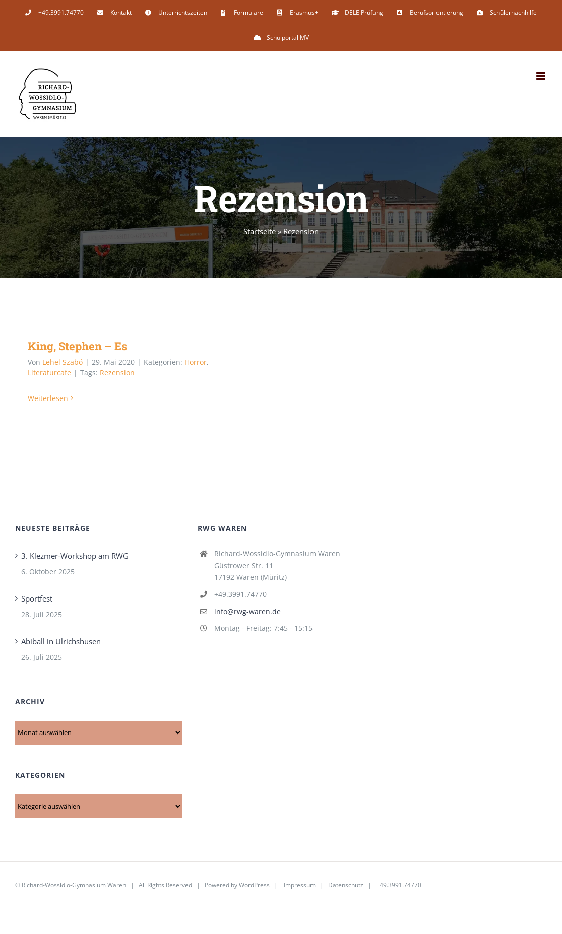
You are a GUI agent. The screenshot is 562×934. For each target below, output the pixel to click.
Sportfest (36, 598)
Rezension (117, 372)
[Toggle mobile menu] (541, 76)
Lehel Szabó (62, 362)
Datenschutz (345, 885)
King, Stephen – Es (77, 346)
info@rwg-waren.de (247, 611)
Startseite (259, 231)
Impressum (300, 885)
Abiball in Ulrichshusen (61, 641)
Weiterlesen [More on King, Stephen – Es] (48, 398)
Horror (195, 362)
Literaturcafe (49, 372)
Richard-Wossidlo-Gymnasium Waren (74, 885)
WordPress (254, 885)
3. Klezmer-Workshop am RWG (75, 556)
